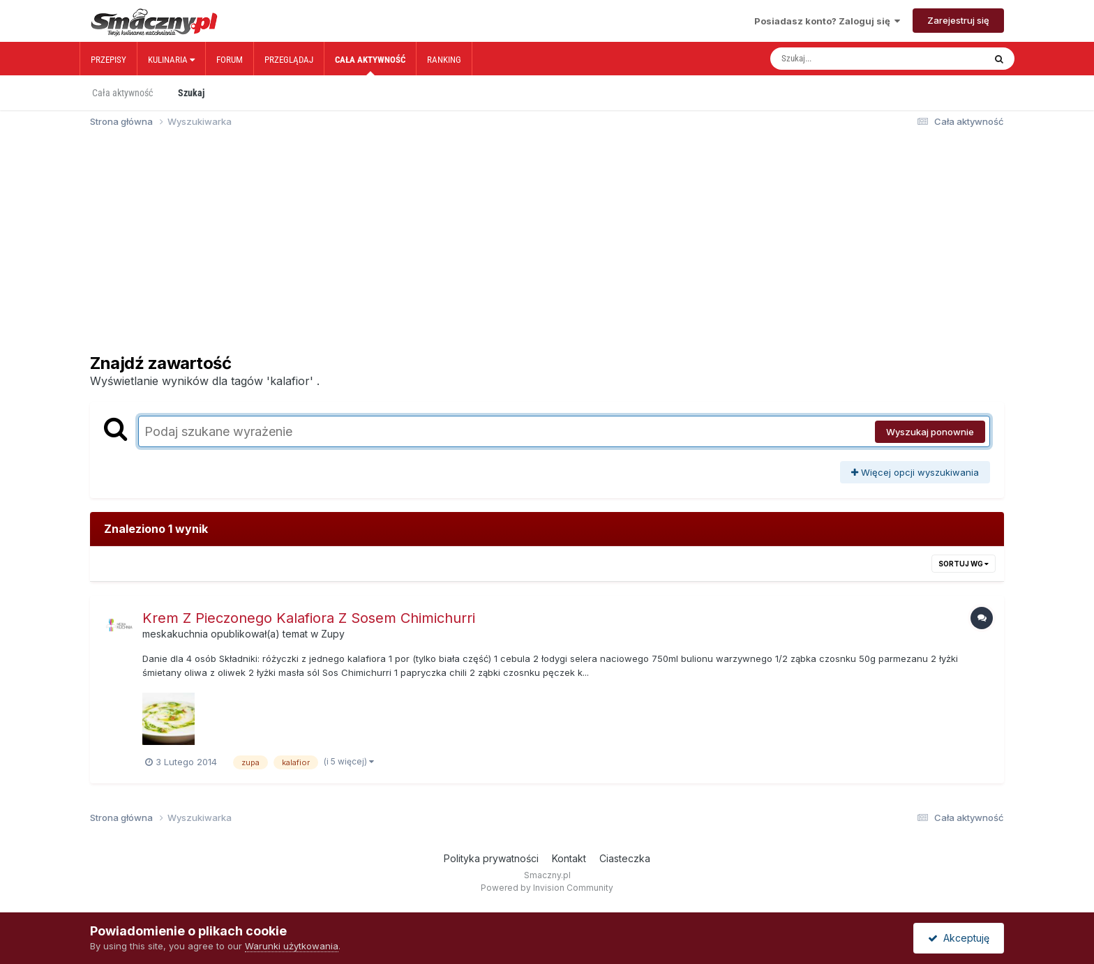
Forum (229, 59)
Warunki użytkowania (291, 945)
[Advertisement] (547, 247)
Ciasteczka (624, 858)
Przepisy (108, 59)
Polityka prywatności (491, 858)
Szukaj (191, 92)
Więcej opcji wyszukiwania (915, 472)
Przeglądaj (288, 59)
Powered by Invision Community (547, 887)
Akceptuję (958, 938)
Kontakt (569, 858)
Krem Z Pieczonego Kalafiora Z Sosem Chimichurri (308, 618)
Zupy (333, 634)
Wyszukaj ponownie (930, 431)
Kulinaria (171, 59)
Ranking (444, 59)
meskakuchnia (175, 634)
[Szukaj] (847, 58)
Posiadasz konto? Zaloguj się (827, 21)
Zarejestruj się (958, 20)
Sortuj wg (963, 563)
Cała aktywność (370, 64)
